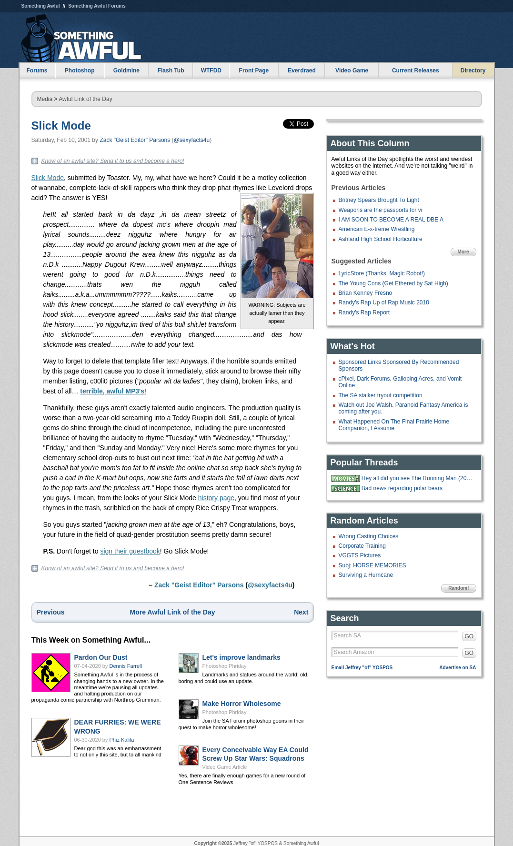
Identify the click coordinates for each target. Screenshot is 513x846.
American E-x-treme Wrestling (377, 229)
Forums (36, 70)
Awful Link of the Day (85, 99)
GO (469, 636)
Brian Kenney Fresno (365, 293)
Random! (458, 588)
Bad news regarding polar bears (402, 488)
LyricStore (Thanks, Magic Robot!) (382, 273)
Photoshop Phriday (224, 666)
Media (45, 99)
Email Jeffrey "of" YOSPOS (362, 667)
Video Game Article (224, 767)
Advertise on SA (457, 667)
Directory (473, 70)
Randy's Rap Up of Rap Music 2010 (384, 302)
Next (301, 612)
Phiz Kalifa (122, 740)
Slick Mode (61, 125)
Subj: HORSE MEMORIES (372, 565)
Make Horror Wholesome (241, 703)
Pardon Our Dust (101, 657)
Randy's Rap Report (364, 312)
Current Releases (415, 70)
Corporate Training (362, 546)
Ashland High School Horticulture (380, 239)
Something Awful (40, 6)
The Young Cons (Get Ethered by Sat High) (393, 283)
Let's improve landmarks (241, 657)
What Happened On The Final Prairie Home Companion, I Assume (394, 425)
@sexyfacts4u (192, 140)
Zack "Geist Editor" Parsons (135, 140)
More (463, 251)
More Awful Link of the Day (172, 612)
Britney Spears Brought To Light (379, 200)
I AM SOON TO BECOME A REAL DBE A (391, 219)
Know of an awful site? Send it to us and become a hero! (112, 161)
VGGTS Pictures (360, 555)
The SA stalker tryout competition (380, 395)
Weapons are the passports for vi (380, 210)
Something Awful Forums (97, 6)
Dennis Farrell (126, 666)
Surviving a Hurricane (366, 575)
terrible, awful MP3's (112, 391)
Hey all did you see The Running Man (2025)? (418, 478)
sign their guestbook (130, 551)
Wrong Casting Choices (369, 536)
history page (216, 498)
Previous (51, 612)
